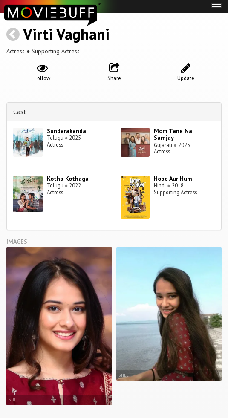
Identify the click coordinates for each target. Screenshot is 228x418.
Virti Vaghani (66, 34)
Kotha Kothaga (68, 178)
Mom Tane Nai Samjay (174, 134)
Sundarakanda (66, 131)
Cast (19, 111)
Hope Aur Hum (173, 178)
